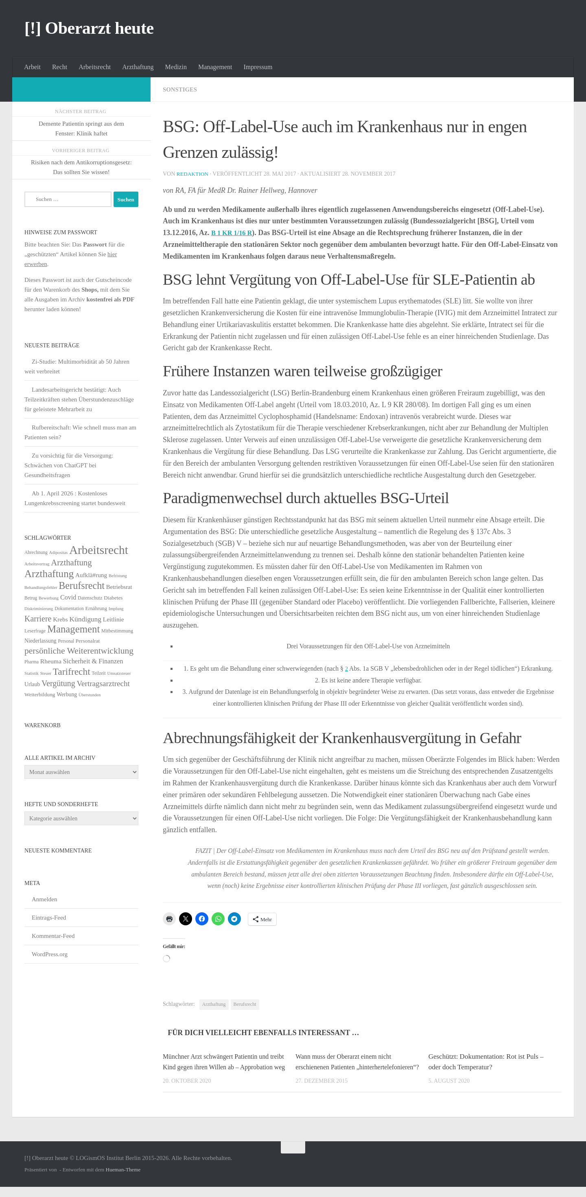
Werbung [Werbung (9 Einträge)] (67, 694)
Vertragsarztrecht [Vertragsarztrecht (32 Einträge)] (103, 683)
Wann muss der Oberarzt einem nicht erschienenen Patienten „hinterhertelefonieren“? (346, 1067)
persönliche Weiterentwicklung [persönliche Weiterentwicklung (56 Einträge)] (78, 651)
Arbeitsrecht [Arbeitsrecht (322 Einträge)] (98, 549)
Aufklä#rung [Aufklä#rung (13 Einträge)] (91, 574)
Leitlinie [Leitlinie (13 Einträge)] (113, 619)
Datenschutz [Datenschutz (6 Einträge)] (90, 598)
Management (215, 66)
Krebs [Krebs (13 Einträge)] (60, 619)
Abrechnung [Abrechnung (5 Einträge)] (36, 552)
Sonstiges (181, 89)
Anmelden (44, 899)
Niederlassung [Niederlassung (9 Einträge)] (40, 641)
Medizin (176, 66)
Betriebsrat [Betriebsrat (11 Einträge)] (119, 587)
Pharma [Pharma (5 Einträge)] (31, 661)
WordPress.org (50, 954)
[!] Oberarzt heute (89, 28)
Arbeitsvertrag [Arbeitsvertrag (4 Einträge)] (37, 564)
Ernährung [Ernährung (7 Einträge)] (96, 608)
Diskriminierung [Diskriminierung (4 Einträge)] (38, 608)
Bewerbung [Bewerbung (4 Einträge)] (49, 598)
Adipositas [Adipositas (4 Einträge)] (58, 552)
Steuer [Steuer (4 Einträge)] (45, 673)
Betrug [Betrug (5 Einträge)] (30, 597)
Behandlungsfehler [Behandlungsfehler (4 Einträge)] (40, 587)
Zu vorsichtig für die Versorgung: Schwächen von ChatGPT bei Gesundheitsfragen (68, 465)
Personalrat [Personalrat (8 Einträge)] (88, 641)
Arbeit (32, 66)
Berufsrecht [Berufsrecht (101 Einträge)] (82, 585)
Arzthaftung (137, 66)
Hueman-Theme (123, 1180)
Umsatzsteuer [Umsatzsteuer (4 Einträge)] (119, 673)
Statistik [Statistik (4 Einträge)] (31, 673)
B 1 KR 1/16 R (233, 233)
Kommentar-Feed (53, 936)
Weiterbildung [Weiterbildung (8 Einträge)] (39, 694)
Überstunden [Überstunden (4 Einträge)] (90, 695)
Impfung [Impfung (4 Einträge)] (116, 608)
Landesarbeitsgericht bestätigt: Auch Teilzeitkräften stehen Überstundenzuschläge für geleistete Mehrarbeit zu (79, 399)
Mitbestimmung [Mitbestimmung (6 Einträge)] (117, 631)
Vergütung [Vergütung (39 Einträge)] (58, 683)
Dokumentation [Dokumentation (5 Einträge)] (69, 608)
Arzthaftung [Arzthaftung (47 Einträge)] (71, 562)
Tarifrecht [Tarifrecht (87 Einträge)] (71, 671)
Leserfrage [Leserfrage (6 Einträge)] (35, 631)
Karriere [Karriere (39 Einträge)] (37, 618)
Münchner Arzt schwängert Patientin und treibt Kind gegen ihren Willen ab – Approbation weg (220, 1067)
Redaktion (193, 174)
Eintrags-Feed (49, 917)
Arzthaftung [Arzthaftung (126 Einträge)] (49, 573)
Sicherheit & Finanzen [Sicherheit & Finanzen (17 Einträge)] (93, 661)
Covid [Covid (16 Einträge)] (68, 597)
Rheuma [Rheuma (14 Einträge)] (50, 661)
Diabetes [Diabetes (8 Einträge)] (113, 598)
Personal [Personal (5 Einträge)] (66, 641)
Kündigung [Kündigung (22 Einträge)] (85, 619)
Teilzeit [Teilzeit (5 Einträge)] (98, 673)
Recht (59, 66)
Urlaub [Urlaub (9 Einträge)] (32, 684)
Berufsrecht (245, 1004)
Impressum (257, 66)
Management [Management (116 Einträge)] (73, 629)
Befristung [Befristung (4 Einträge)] (118, 575)
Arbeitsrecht (95, 66)
